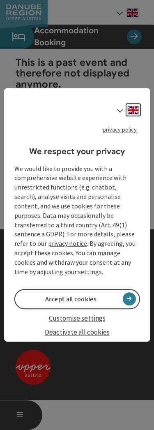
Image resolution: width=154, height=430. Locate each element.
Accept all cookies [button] (71, 299)
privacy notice (67, 244)
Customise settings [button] (77, 318)
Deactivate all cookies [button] (77, 332)
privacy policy (120, 129)
